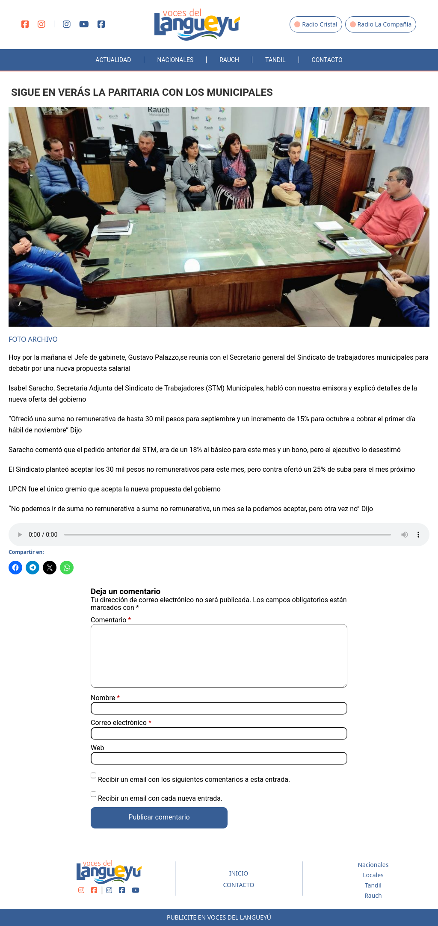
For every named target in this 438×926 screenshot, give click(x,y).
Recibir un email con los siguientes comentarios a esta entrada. (194, 779)
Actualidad (113, 59)
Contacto (327, 59)
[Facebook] (25, 25)
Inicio (239, 873)
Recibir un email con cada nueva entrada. (160, 798)
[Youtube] (84, 25)
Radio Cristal (315, 24)
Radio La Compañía (381, 24)
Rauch (229, 59)
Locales (373, 875)
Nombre (105, 698)
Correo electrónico (121, 723)
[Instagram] (41, 25)
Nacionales (175, 59)
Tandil (275, 59)
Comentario (111, 620)
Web (97, 748)
